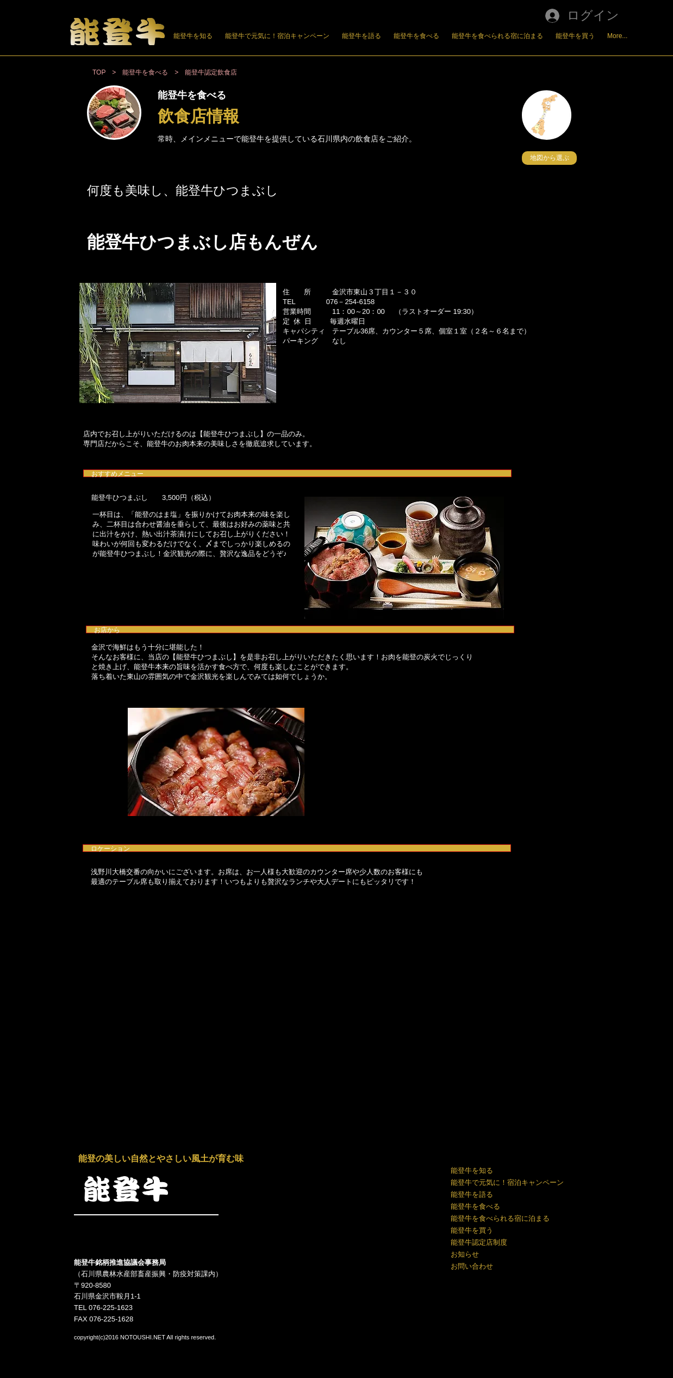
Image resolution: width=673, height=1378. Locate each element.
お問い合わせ (472, 1266)
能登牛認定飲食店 (211, 72)
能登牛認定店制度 (479, 1242)
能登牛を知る (472, 1170)
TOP (98, 72)
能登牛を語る (472, 1194)
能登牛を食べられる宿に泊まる (500, 1218)
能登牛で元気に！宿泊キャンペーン (506, 1182)
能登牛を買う (472, 1230)
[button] (549, 158)
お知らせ (465, 1254)
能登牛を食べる (475, 1206)
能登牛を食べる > (153, 72)
